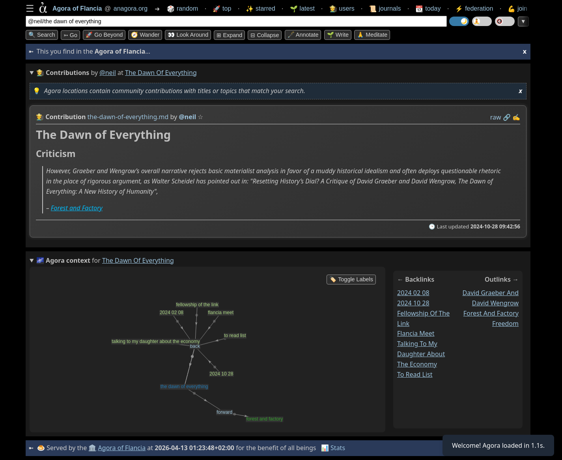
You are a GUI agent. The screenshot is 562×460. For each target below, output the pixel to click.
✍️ (516, 117)
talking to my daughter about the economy (421, 353)
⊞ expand (229, 35)
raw (495, 117)
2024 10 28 (413, 302)
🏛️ (92, 447)
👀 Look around (188, 35)
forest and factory (491, 313)
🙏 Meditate (372, 35)
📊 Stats (333, 447)
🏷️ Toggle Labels (351, 279)
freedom (505, 323)
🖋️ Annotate (303, 35)
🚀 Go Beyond (104, 35)
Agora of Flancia (122, 447)
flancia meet (416, 333)
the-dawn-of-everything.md (128, 116)
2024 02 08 (413, 292)
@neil (107, 72)
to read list (415, 374)
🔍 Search (41, 35)
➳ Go (70, 35)
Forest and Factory (77, 208)
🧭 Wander (145, 35)
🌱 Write (338, 35)
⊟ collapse (264, 35)
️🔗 (507, 117)
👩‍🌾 (40, 116)
